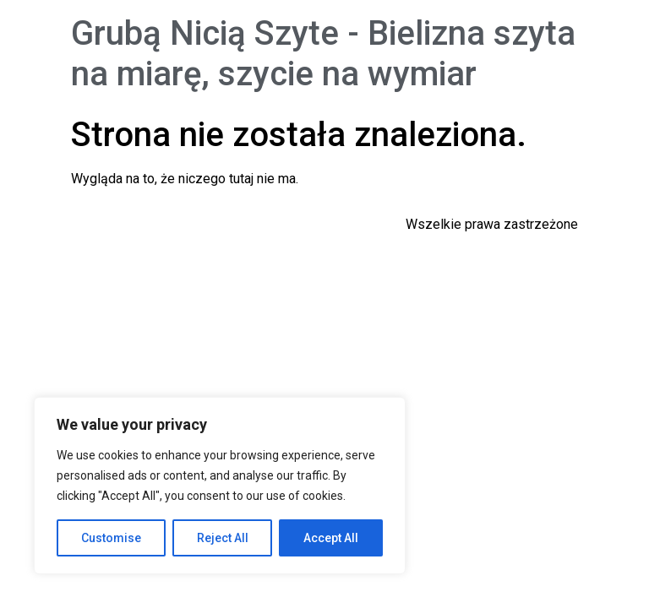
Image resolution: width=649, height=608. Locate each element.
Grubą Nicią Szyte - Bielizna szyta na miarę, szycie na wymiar (323, 54)
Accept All (330, 538)
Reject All (222, 538)
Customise (111, 538)
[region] (220, 485)
